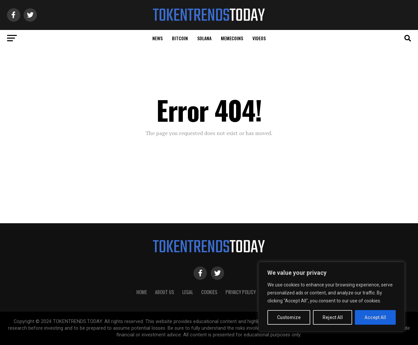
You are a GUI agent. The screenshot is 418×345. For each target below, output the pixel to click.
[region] (331, 297)
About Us (164, 291)
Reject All (333, 317)
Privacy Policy (240, 291)
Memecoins (232, 38)
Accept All (375, 317)
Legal (187, 291)
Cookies (209, 291)
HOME (141, 291)
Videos (259, 38)
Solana (204, 38)
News (157, 38)
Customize (289, 317)
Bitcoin (180, 38)
